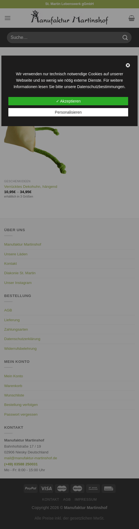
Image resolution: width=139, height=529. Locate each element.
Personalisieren (68, 112)
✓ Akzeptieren (68, 101)
